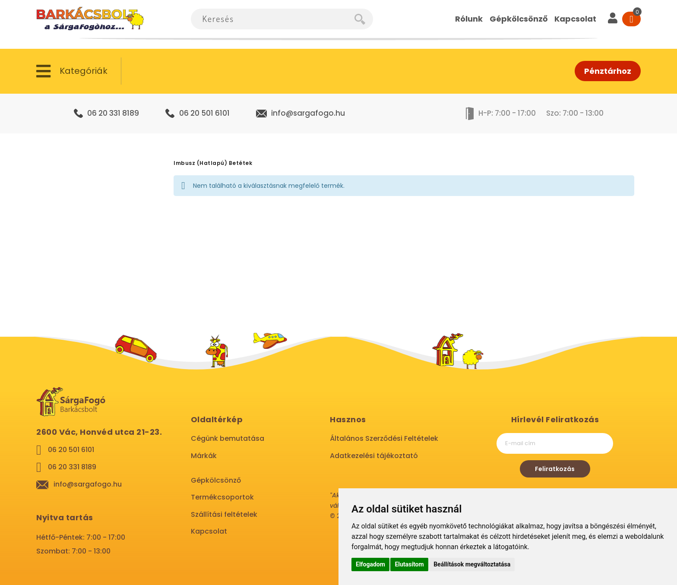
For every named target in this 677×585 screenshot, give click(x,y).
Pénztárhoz (607, 71)
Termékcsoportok (222, 497)
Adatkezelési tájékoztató (374, 456)
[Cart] (631, 19)
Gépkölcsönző (216, 480)
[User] (612, 19)
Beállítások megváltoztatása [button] (471, 564)
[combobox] (272, 19)
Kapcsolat (209, 531)
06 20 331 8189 (113, 113)
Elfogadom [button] (370, 564)
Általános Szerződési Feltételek (384, 438)
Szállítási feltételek (224, 514)
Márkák (204, 456)
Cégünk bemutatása (227, 438)
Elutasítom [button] (409, 564)
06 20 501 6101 (204, 113)
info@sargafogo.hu (308, 113)
